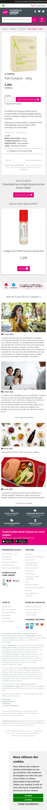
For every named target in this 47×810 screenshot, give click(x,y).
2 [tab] (10, 277)
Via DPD (12, 522)
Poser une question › (33, 160)
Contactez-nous (8, 565)
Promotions (30, 560)
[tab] (23, 151)
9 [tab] (36, 277)
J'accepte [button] (28, 796)
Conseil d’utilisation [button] (19, 151)
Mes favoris (6, 618)
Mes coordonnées (9, 610)
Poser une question (9, 562)
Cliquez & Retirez (12, 512)
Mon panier (6, 616)
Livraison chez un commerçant (32, 614)
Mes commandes (9, 613)
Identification (7, 607)
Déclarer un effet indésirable (32, 578)
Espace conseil (31, 568)
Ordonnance (30, 574)
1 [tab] (6, 277)
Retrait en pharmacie (33, 607)
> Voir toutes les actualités (23, 417)
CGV (27, 582)
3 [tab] (14, 277)
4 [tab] (18, 277)
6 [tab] (25, 277)
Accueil (4, 29)
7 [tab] (29, 277)
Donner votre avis (23, 195)
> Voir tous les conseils (23, 503)
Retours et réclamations (11, 568)
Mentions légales (32, 585)
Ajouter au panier (28, 99)
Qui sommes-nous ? (10, 554)
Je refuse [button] (28, 800)
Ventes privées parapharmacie (31, 564)
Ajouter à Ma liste (13, 104)
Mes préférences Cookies (32, 595)
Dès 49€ (35, 513)
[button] (10, 99)
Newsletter (29, 571)
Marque (13, 29)
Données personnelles (34, 588)
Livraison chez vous (33, 610)
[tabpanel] (23, 241)
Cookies (28, 591)
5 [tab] (21, 277)
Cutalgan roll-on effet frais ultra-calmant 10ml (23, 251)
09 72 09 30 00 (35, 522)
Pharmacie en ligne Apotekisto (23, 735)
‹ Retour (8, 160)
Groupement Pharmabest (7, 558)
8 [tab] (33, 277)
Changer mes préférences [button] (28, 804)
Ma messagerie (8, 621)
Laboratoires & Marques (34, 557)
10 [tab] (40, 277)
